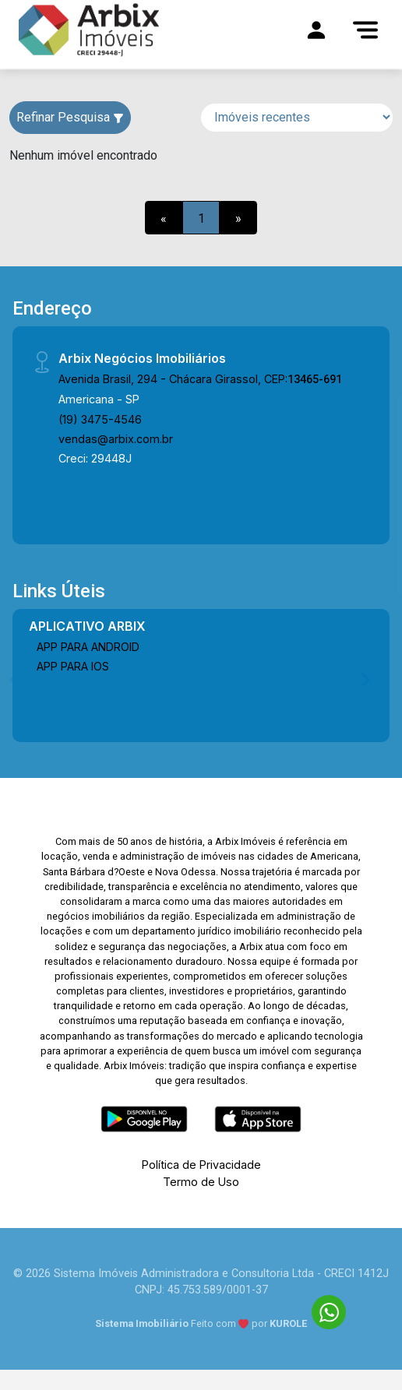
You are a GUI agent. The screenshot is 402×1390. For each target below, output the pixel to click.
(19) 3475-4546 (100, 419)
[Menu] (365, 30)
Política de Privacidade (201, 1164)
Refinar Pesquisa (70, 117)
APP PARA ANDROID (88, 646)
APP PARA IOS (73, 666)
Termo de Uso (201, 1181)
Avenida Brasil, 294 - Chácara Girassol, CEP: (200, 378)
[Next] (364, 679)
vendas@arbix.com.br (115, 438)
